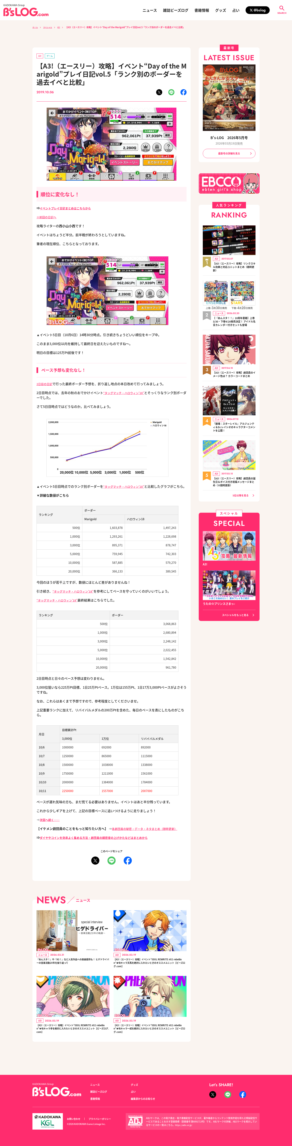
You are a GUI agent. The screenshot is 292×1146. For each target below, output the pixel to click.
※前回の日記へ (47, 217)
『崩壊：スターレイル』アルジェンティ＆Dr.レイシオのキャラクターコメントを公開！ (234, 437)
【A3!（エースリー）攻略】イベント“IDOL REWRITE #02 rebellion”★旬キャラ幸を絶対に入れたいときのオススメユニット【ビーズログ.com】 (72, 1041)
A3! (63, 27)
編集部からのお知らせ (145, 1099)
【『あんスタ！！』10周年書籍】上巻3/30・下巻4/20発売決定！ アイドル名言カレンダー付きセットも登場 (233, 325)
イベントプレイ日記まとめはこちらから (69, 208)
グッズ (220, 10)
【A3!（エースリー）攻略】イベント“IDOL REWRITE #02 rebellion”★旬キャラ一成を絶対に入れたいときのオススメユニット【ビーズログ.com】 (150, 1041)
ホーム (35, 27)
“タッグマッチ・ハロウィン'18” (126, 393)
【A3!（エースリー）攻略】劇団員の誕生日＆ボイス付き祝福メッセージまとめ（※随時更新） (234, 493)
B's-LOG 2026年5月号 (229, 137)
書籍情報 (201, 10)
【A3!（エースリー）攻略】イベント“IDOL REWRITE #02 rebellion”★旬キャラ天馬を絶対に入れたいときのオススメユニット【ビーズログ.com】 (150, 971)
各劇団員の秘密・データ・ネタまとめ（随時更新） (149, 834)
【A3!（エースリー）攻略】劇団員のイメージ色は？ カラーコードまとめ (233, 382)
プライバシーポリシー (104, 1119)
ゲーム (51, 56)
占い (235, 10)
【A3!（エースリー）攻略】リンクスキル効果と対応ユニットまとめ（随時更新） (234, 268)
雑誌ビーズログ (175, 10)
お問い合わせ (75, 1119)
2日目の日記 (45, 384)
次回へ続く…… (51, 825)
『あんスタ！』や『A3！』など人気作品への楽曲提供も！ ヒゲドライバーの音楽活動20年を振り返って (72, 971)
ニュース (150, 10)
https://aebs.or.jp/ (184, 1125)
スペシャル (50, 27)
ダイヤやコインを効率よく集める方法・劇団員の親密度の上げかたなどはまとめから (101, 843)
